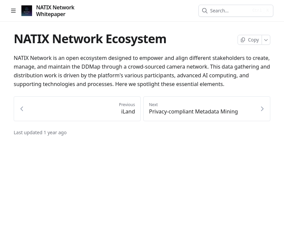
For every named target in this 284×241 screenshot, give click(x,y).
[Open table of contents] (13, 11)
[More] (266, 40)
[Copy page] (250, 40)
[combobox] (229, 11)
